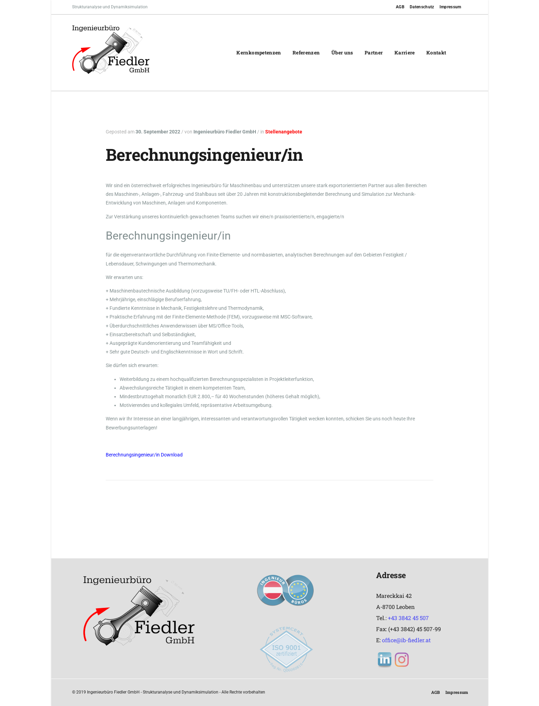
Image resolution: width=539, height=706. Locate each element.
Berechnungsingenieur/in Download (144, 454)
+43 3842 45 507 (408, 617)
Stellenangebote (283, 131)
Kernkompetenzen (258, 52)
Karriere (404, 52)
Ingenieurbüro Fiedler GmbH (224, 131)
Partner (374, 52)
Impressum (450, 7)
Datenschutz (422, 7)
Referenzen (306, 52)
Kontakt (436, 52)
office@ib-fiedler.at (406, 640)
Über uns (342, 52)
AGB (400, 7)
